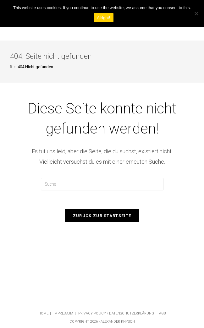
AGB (162, 313)
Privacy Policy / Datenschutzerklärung (116, 313)
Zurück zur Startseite (102, 215)
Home (43, 313)
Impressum (63, 313)
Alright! (103, 17)
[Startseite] (11, 66)
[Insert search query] (102, 184)
